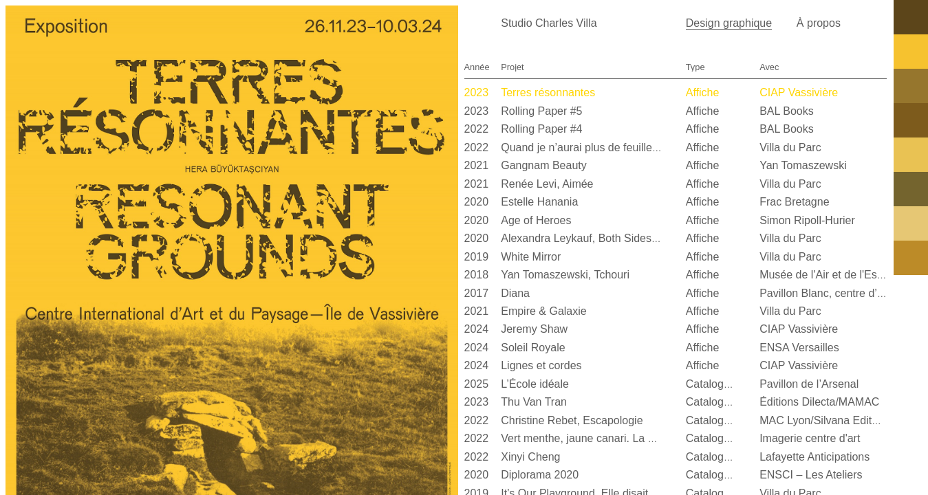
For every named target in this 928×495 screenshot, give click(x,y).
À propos (819, 23)
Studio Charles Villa (548, 23)
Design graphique (729, 23)
